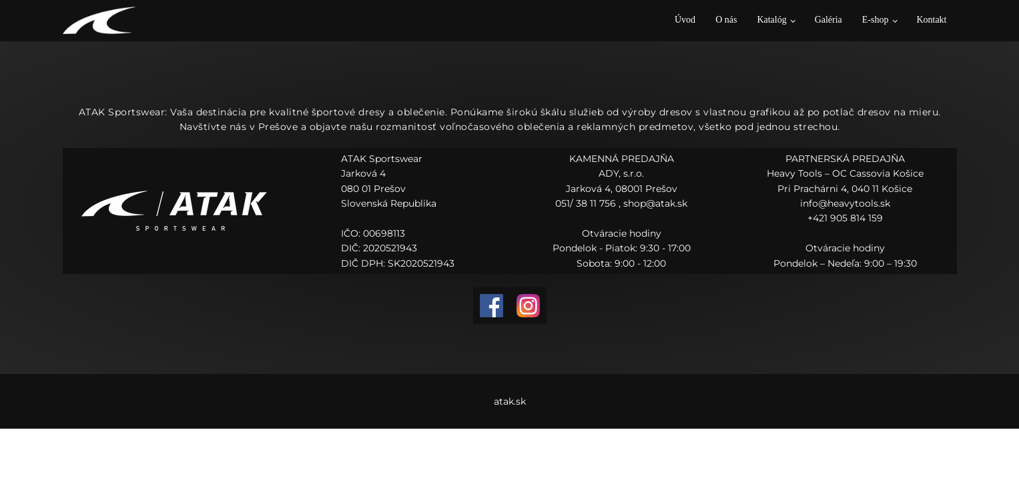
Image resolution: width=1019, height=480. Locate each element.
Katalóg (771, 20)
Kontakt (931, 20)
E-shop (875, 20)
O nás (726, 20)
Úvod (685, 20)
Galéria (828, 20)
